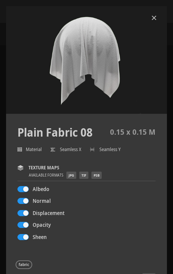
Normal (42, 200)
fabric (24, 264)
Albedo (41, 189)
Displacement (48, 213)
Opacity (42, 224)
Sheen (40, 237)
